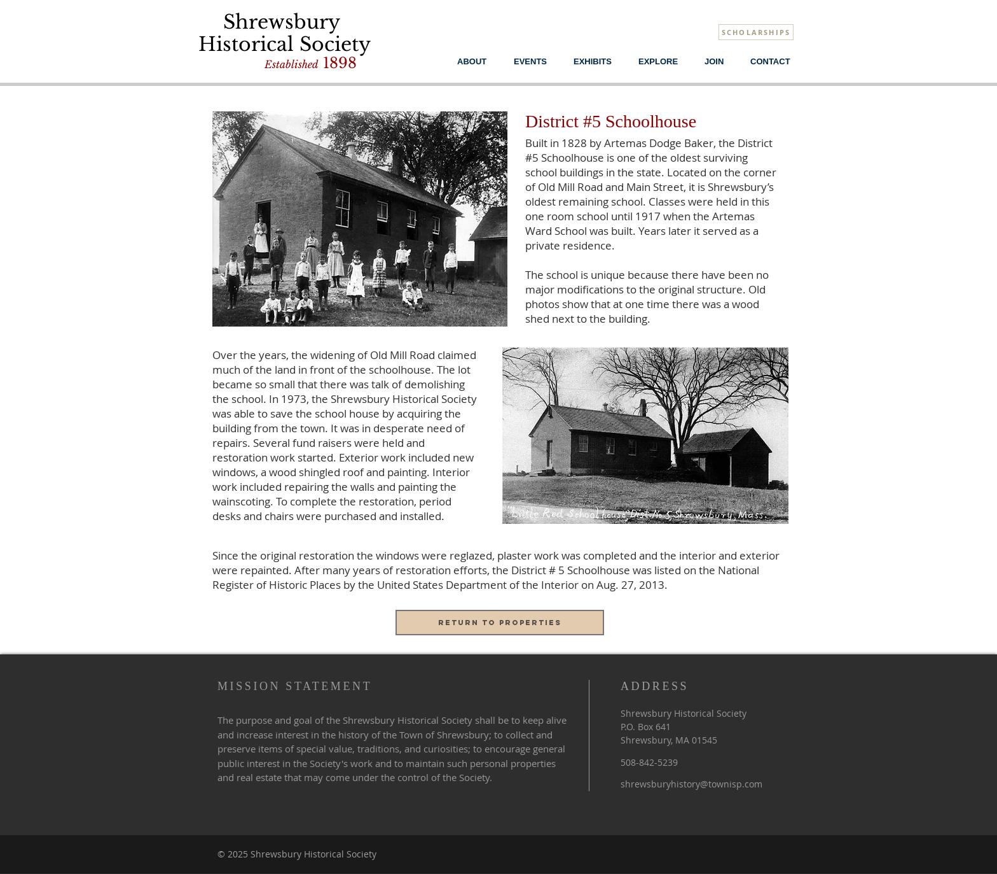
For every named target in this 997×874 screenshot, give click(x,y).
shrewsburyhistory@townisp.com (691, 784)
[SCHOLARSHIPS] (756, 32)
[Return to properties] (499, 622)
